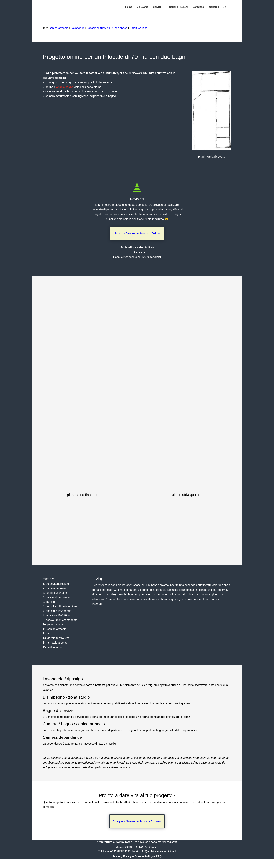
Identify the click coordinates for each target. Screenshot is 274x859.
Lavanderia (78, 27)
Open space (119, 27)
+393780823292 (120, 851)
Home (128, 7)
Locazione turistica (98, 27)
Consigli (214, 7)
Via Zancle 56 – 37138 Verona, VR (137, 846)
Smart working (138, 27)
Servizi (157, 7)
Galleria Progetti (178, 7)
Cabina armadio (58, 27)
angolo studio (64, 87)
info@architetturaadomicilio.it (158, 851)
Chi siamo (142, 7)
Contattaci (198, 7)
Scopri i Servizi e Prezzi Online (137, 233)
